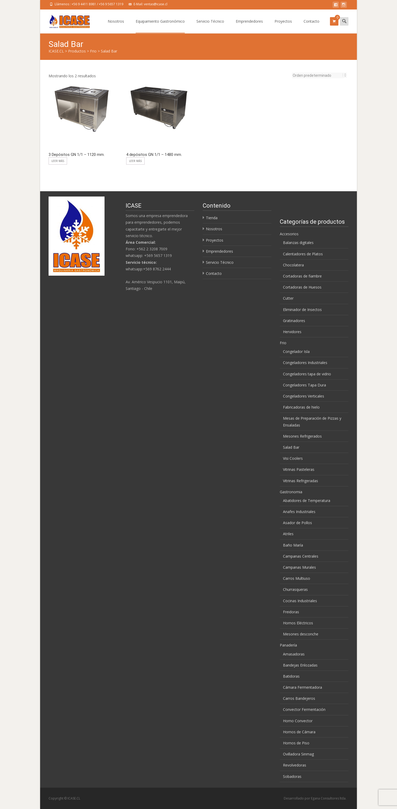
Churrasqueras (295, 589)
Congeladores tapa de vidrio (307, 373)
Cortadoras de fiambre (302, 276)
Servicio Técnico (210, 26)
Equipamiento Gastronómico (160, 26)
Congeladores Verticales (303, 396)
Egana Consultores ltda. (328, 798)
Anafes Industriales (299, 511)
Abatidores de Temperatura (306, 500)
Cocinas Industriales (300, 600)
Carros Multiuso (296, 578)
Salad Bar (291, 447)
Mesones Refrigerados (302, 436)
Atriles (288, 533)
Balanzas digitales (298, 242)
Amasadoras (294, 654)
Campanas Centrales (300, 556)
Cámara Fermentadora (302, 687)
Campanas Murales (299, 567)
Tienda (212, 217)
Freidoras (291, 611)
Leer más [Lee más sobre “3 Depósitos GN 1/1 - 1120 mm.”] (57, 161)
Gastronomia (291, 491)
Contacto (311, 26)
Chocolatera (293, 264)
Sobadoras (292, 776)
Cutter (288, 298)
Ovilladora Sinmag (298, 754)
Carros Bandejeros (299, 698)
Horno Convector (298, 720)
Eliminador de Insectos (302, 309)
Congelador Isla (296, 351)
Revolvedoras (294, 765)
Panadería (288, 645)
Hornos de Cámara (299, 731)
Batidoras (291, 676)
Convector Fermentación (304, 709)
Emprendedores (249, 26)
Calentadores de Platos (303, 253)
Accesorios (289, 233)
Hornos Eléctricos (298, 622)
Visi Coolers (293, 458)
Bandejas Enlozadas (300, 665)
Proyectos (283, 26)
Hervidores (292, 331)
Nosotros (116, 26)
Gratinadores (294, 320)
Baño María (293, 545)
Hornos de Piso (296, 742)
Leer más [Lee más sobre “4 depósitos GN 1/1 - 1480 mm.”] (135, 161)
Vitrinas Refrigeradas (300, 480)
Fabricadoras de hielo (301, 407)
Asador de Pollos (297, 522)
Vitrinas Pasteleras (298, 469)
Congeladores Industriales (305, 362)
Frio (283, 342)
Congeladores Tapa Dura (304, 384)
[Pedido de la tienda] (318, 75)
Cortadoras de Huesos (302, 287)
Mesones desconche (300, 633)
